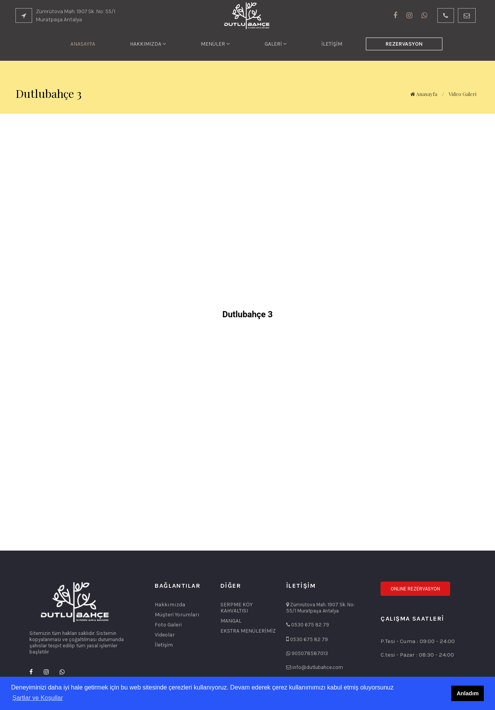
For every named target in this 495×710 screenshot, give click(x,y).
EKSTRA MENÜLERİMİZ (248, 631)
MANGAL (230, 621)
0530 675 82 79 (310, 625)
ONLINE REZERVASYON (415, 589)
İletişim (164, 645)
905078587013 (310, 653)
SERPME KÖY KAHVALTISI (236, 608)
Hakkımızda (170, 605)
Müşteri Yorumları (177, 615)
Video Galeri (462, 94)
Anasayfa (423, 94)
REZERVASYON (404, 44)
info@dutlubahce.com (317, 667)
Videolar (165, 635)
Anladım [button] (468, 693)
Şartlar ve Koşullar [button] (37, 698)
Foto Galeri (168, 625)
